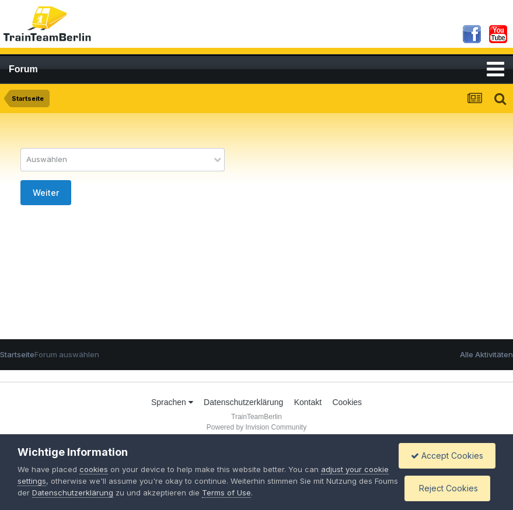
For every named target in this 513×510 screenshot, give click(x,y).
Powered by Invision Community (256, 427)
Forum (23, 69)
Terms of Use (226, 492)
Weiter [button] (46, 193)
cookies (93, 469)
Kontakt (308, 402)
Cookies (347, 402)
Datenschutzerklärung (243, 402)
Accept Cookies (447, 455)
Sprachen (172, 402)
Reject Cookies (447, 488)
